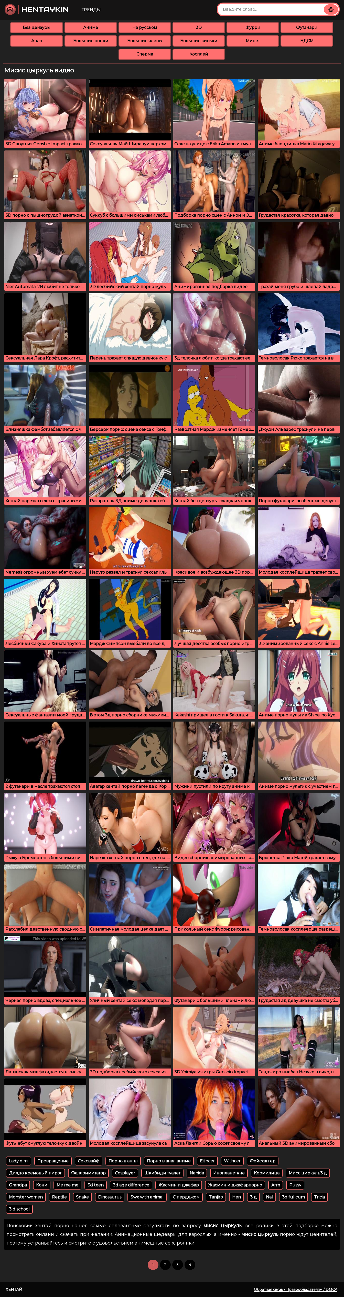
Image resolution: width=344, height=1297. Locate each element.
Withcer (232, 1161)
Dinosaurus (109, 1197)
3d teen (96, 1185)
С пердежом (186, 1197)
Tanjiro (216, 1197)
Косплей (198, 54)
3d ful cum (293, 1197)
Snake (82, 1197)
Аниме (90, 27)
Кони (41, 1185)
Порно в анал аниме (169, 1161)
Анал (36, 40)
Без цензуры (36, 27)
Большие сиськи (198, 40)
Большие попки (90, 40)
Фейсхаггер (262, 1161)
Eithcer (207, 1161)
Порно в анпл (123, 1161)
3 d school (19, 1209)
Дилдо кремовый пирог (35, 1173)
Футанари (306, 27)
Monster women (26, 1197)
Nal (269, 1197)
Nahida (197, 1173)
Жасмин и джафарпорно (235, 1185)
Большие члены (144, 40)
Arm (275, 1185)
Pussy (295, 1185)
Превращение (53, 1161)
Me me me (67, 1185)
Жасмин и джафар (178, 1185)
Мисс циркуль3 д (308, 1173)
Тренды (91, 9)
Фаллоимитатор (88, 1173)
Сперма (144, 54)
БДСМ (307, 40)
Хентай (14, 1289)
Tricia (319, 1197)
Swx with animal (147, 1197)
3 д (253, 1197)
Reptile (59, 1197)
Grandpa (18, 1185)
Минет (253, 40)
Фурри (252, 27)
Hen (236, 1197)
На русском (144, 27)
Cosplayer (125, 1173)
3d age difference (131, 1185)
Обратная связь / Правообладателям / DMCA (295, 1289)
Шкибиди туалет (162, 1173)
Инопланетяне (229, 1173)
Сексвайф (88, 1161)
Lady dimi (18, 1161)
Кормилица (267, 1173)
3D (199, 27)
